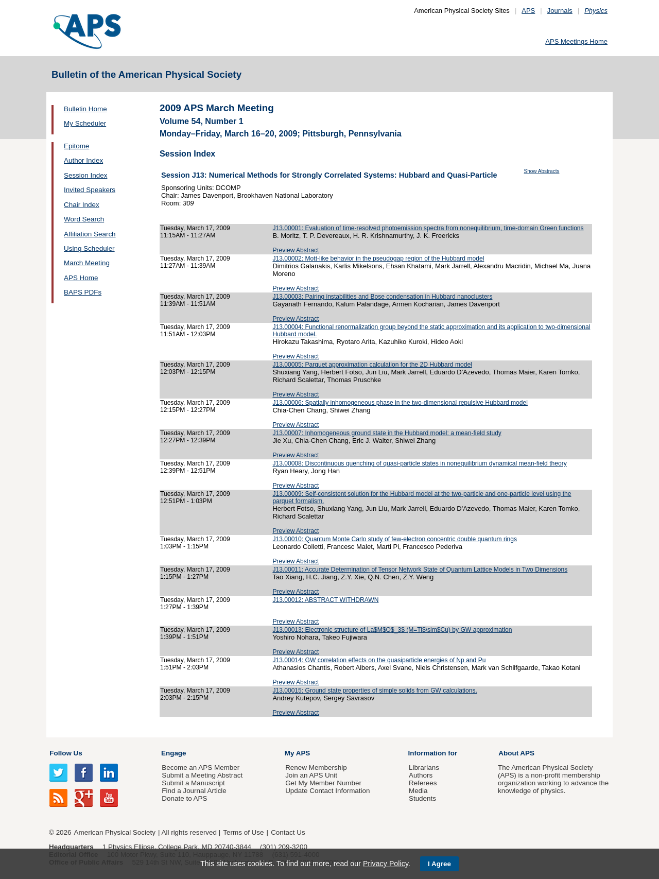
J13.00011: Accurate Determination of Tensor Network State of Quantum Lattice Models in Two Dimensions (419, 569)
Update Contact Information (327, 791)
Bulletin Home (85, 109)
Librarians (424, 767)
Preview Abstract (295, 250)
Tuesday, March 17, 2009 (195, 228)
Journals (560, 10)
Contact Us (288, 832)
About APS (516, 753)
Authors (420, 775)
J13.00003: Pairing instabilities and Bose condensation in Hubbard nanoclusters (382, 296)
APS (528, 10)
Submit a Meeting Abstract (202, 775)
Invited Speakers (89, 190)
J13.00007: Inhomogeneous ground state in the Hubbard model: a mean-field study (386, 433)
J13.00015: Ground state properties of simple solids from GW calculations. (374, 690)
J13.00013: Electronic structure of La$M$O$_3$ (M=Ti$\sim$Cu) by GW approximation (392, 629)
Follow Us (65, 753)
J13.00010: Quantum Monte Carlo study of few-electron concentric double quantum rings (394, 539)
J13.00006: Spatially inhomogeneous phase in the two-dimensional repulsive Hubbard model (400, 402)
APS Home (81, 278)
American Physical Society (114, 832)
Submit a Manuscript (193, 783)
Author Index (83, 160)
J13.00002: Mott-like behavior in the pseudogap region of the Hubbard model (378, 258)
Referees (423, 783)
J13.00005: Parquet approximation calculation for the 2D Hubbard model (372, 364)
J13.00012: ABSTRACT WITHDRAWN (325, 600)
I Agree (439, 864)
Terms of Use (243, 832)
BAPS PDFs (82, 292)
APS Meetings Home (576, 41)
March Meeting (87, 263)
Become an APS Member (200, 767)
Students (422, 798)
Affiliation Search (90, 234)
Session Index (85, 175)
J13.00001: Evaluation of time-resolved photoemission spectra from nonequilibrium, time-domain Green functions (427, 228)
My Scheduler (85, 123)
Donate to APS (184, 798)
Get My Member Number (323, 783)
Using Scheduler (89, 248)
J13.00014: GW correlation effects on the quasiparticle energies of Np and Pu (378, 660)
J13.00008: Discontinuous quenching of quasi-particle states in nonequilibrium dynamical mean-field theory (419, 463)
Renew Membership (316, 767)
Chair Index (81, 205)
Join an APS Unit (311, 775)
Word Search (84, 219)
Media (418, 791)
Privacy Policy (385, 863)
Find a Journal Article (194, 791)
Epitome (76, 146)
